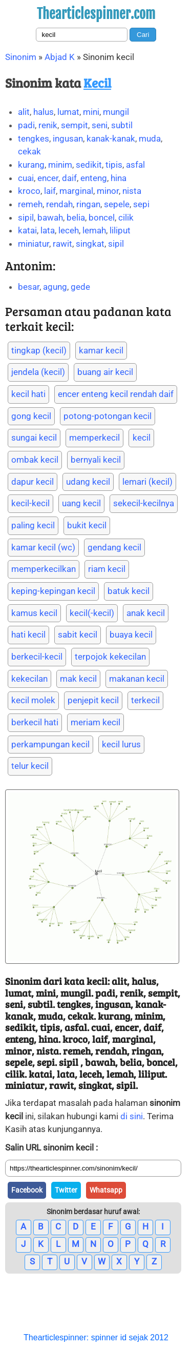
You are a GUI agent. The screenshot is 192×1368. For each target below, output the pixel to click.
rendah (59, 204)
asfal (135, 165)
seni (100, 125)
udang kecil (88, 482)
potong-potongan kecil (107, 416)
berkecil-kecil (36, 656)
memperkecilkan (43, 569)
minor (108, 191)
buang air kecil (105, 372)
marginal (76, 191)
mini (91, 112)
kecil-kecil (30, 503)
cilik (126, 217)
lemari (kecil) (147, 482)
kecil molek (33, 700)
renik (47, 125)
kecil (142, 437)
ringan (88, 204)
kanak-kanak (111, 138)
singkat (90, 244)
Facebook (26, 1190)
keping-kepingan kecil (53, 591)
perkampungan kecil (50, 744)
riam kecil (106, 569)
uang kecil (81, 503)
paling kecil (33, 525)
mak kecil (78, 678)
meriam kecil (95, 722)
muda (150, 138)
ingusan (68, 138)
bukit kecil (86, 525)
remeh (30, 204)
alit (24, 112)
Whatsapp (106, 1190)
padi (26, 125)
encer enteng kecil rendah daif (116, 394)
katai (27, 230)
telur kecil (30, 766)
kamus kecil (34, 613)
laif (50, 191)
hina (118, 178)
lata (47, 230)
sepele (117, 204)
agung (55, 287)
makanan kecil (136, 678)
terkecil (145, 700)
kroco (29, 191)
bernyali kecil (96, 459)
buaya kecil (131, 634)
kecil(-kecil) (92, 613)
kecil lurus (121, 744)
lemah (94, 230)
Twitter (66, 1190)
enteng (93, 178)
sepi (141, 204)
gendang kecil (114, 547)
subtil (122, 125)
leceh (68, 230)
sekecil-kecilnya (143, 503)
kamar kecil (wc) (43, 547)
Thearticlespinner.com (96, 14)
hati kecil (28, 634)
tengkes (33, 138)
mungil (116, 112)
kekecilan (29, 678)
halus (43, 112)
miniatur (33, 244)
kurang (31, 165)
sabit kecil (77, 634)
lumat (68, 112)
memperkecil (94, 437)
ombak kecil (34, 459)
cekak (29, 151)
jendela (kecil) (38, 372)
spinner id (108, 1337)
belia (76, 217)
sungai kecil (34, 437)
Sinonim (20, 57)
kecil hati (28, 394)
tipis (113, 165)
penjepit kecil (93, 700)
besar (28, 287)
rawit (62, 244)
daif (69, 178)
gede (80, 287)
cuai (26, 178)
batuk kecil (129, 591)
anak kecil (145, 613)
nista (131, 191)
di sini (131, 1116)
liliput (120, 230)
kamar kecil (101, 350)
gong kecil (31, 416)
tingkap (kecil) (39, 350)
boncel (102, 217)
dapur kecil (32, 482)
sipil (26, 217)
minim (60, 165)
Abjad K (60, 57)
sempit (74, 125)
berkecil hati (34, 722)
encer (47, 178)
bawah (50, 217)
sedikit (89, 165)
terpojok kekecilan (110, 656)
